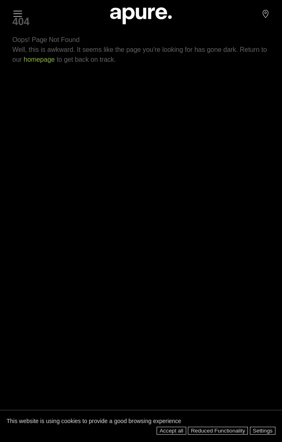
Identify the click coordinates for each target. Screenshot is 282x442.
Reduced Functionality (218, 431)
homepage (39, 59)
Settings (263, 431)
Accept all (171, 431)
